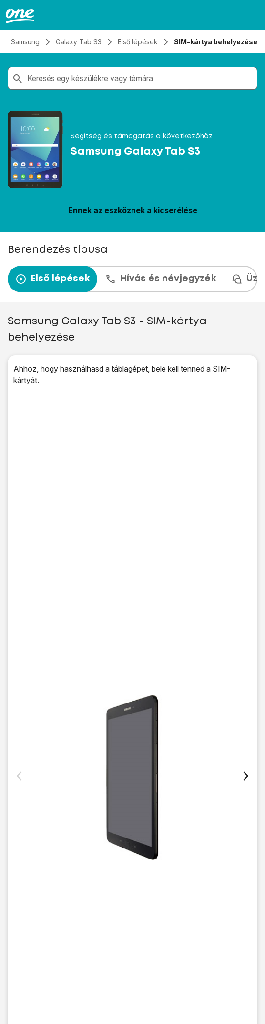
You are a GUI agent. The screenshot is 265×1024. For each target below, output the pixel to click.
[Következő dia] (246, 776)
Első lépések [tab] (52, 279)
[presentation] (132, 279)
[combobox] (140, 78)
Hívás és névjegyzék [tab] (160, 279)
